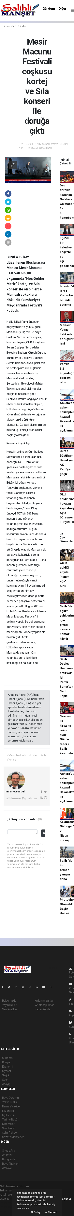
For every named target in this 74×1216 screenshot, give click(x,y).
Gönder (44, 833)
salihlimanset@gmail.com (21, 798)
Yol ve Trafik (9, 1102)
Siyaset (6, 1071)
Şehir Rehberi (10, 1132)
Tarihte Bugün (10, 1119)
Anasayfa (8, 26)
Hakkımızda (9, 1000)
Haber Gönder (43, 1009)
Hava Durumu (10, 1097)
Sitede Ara (8, 1150)
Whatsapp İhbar (44, 1005)
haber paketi (7, 1203)
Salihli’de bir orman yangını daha (66, 870)
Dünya (6, 1062)
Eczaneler (8, 1110)
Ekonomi (7, 1066)
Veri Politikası (10, 1009)
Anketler (7, 1155)
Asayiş (6, 1084)
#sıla (43, 755)
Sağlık (5, 1075)
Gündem (49, 8)
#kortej (32, 755)
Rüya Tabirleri (10, 1163)
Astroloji (7, 1168)
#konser (12, 759)
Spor (5, 1079)
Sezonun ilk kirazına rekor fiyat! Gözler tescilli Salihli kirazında (66, 735)
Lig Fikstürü (9, 1115)
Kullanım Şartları (44, 1000)
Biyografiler (9, 1159)
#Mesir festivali (16, 755)
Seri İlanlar (8, 1128)
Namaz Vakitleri (11, 1106)
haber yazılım (8, 1207)
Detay (35, 1212)
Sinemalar (8, 1123)
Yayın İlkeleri (9, 1005)
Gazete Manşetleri (13, 1137)
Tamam (51, 1212)
